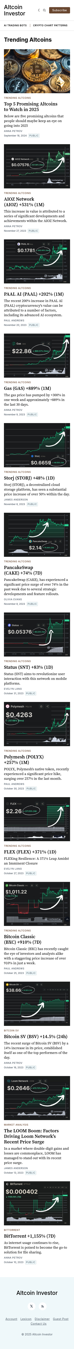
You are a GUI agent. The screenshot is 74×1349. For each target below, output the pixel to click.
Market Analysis (16, 1124)
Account (11, 1319)
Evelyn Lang (13, 688)
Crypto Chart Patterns (50, 25)
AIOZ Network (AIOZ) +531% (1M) (24, 202)
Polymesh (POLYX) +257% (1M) (24, 760)
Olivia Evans (13, 599)
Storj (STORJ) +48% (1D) (29, 478)
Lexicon (26, 1319)
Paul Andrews (14, 320)
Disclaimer (42, 1319)
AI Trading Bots (15, 25)
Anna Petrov (13, 131)
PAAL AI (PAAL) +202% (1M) (34, 294)
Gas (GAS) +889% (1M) (27, 388)
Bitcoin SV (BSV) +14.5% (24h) (35, 1036)
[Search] (44, 10)
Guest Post (60, 1319)
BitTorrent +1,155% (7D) (29, 1236)
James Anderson (16, 499)
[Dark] (39, 10)
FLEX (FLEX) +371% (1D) (30, 852)
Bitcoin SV (11, 1030)
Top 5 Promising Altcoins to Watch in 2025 (30, 107)
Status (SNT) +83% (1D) (28, 667)
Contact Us (39, 1323)
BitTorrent (12, 1230)
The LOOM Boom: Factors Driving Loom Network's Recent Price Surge (31, 1136)
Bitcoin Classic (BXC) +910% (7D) (22, 939)
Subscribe (59, 10)
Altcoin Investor (14, 10)
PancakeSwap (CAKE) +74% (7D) (23, 570)
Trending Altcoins (17, 97)
